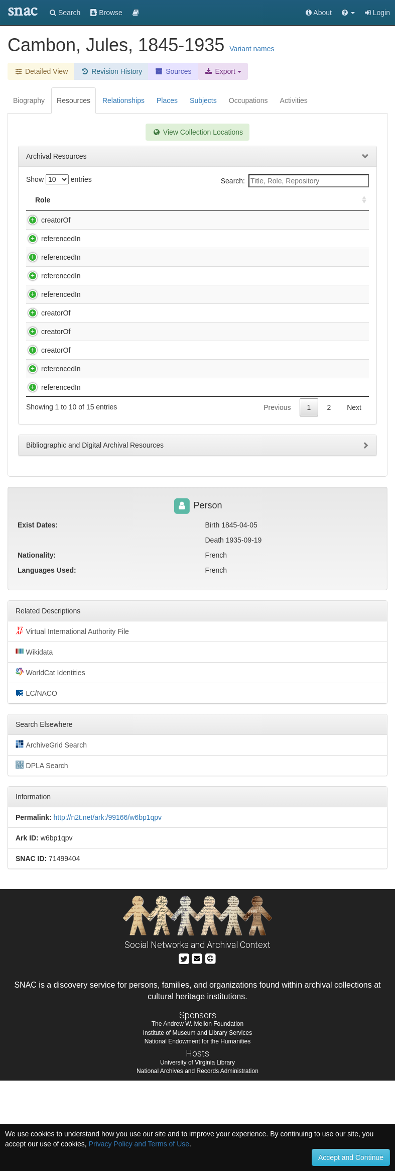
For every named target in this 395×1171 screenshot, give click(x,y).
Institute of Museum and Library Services (197, 1123)
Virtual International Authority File (72, 721)
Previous (277, 498)
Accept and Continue (350, 1157)
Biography (29, 100)
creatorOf (45, 220)
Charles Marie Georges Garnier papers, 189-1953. (159, 267)
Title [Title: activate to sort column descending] (92, 200)
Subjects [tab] (203, 100)
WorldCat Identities (50, 762)
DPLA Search (42, 855)
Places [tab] (167, 100)
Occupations (248, 100)
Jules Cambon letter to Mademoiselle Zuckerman (157, 400)
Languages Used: (47, 661)
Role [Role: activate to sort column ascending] (42, 200)
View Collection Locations (197, 132)
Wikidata (34, 742)
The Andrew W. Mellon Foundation (197, 1114)
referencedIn (51, 249)
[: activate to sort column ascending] (360, 200)
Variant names (251, 49)
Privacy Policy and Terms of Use (139, 1144)
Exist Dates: (38, 615)
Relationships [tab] (123, 100)
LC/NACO (36, 783)
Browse (106, 13)
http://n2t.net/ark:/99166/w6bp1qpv (107, 908)
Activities (294, 100)
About (319, 13)
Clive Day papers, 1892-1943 (126, 286)
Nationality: (37, 646)
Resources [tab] (73, 100)
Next (354, 498)
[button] (348, 12)
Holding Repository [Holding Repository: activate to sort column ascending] (288, 200)
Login (377, 13)
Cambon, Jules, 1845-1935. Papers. (137, 220)
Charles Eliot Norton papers (124, 249)
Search (65, 13)
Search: (295, 180)
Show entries (59, 179)
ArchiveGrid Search (51, 834)
